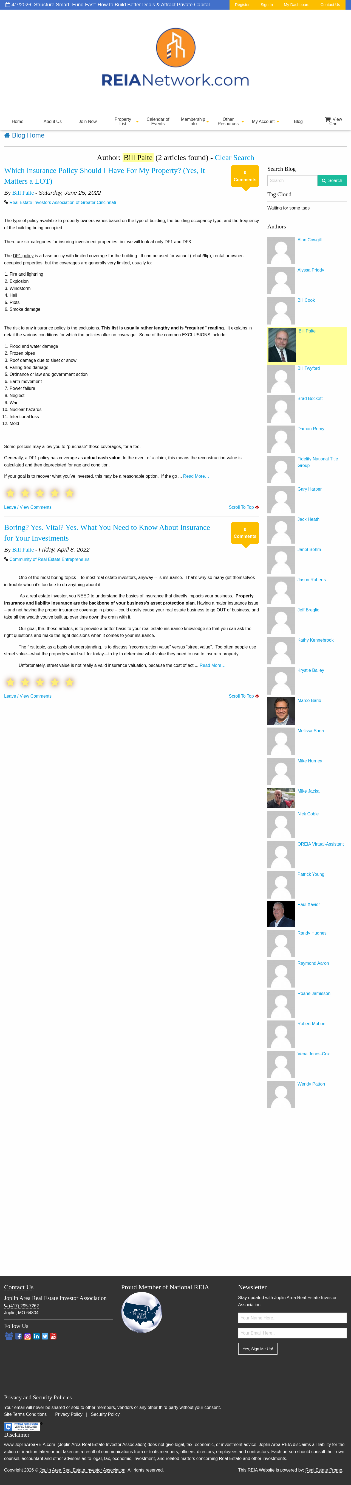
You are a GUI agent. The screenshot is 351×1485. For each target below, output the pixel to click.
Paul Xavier (309, 904)
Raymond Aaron (313, 963)
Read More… (196, 476)
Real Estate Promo (323, 1470)
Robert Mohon (311, 1023)
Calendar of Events (158, 121)
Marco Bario (309, 700)
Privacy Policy (69, 1414)
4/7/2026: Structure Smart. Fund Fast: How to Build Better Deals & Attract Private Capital (107, 4)
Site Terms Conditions (25, 1414)
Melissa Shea (311, 730)
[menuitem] (17, 121)
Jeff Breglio (308, 610)
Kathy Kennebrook (316, 640)
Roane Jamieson (314, 993)
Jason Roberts (312, 579)
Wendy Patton (311, 1084)
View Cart (333, 121)
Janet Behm (309, 549)
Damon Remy (311, 428)
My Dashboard (297, 4)
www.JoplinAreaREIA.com (29, 1444)
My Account (263, 121)
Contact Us (330, 4)
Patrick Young (311, 874)
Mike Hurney (310, 761)
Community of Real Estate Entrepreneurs (49, 559)
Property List (123, 121)
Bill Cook (306, 300)
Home (18, 121)
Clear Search (234, 157)
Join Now (88, 121)
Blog (298, 121)
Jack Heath (308, 519)
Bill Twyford (309, 368)
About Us (53, 121)
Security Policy (105, 1414)
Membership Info (193, 121)
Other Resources (228, 121)
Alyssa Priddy (311, 270)
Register (242, 4)
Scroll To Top (244, 507)
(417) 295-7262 (21, 1306)
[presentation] (279, 1369)
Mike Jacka (308, 791)
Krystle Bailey (311, 670)
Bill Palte (23, 192)
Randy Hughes (312, 933)
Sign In (267, 4)
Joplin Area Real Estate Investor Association (82, 1470)
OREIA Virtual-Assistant (321, 844)
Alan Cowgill (310, 239)
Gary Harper (310, 489)
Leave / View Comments (28, 507)
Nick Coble (308, 814)
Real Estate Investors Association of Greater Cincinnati (62, 202)
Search (335, 180)
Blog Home (24, 135)
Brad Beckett (310, 398)
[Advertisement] (307, 1193)
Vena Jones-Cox (314, 1053)
